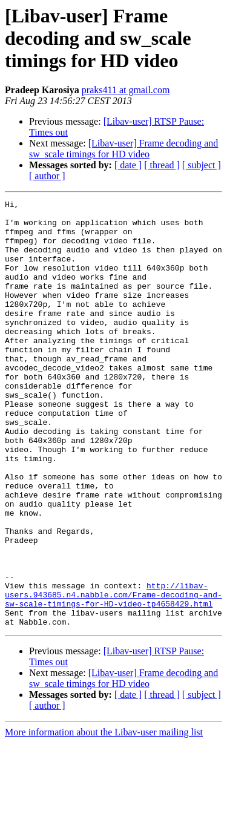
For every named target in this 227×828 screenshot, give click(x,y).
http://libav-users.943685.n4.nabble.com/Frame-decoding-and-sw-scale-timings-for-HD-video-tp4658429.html (113, 674)
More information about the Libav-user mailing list (104, 817)
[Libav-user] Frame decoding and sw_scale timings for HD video (123, 148)
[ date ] (128, 165)
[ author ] (47, 176)
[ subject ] (201, 165)
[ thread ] (162, 165)
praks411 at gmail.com (126, 90)
